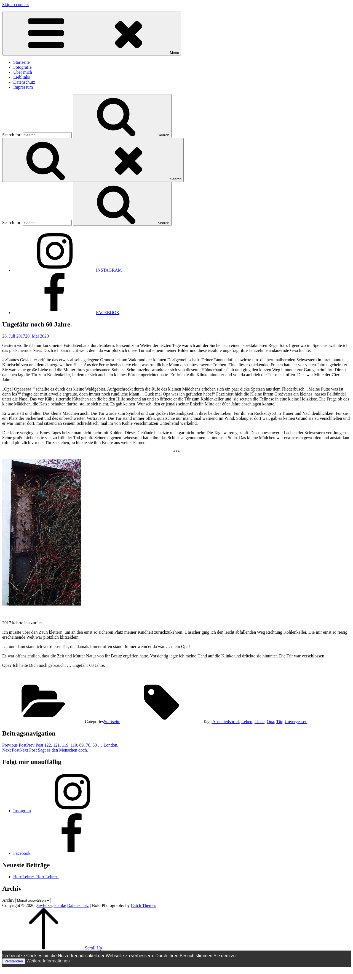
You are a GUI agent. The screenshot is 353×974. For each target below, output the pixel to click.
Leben (246, 721)
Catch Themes (143, 905)
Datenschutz (24, 82)
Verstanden (13, 961)
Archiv (8, 900)
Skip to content (15, 4)
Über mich (22, 72)
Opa (270, 721)
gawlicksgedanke (51, 905)
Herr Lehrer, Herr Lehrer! (36, 876)
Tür (279, 721)
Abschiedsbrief (225, 721)
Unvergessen (296, 721)
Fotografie (22, 67)
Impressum (23, 87)
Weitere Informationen (48, 961)
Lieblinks (21, 77)
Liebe (259, 721)
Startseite (21, 62)
